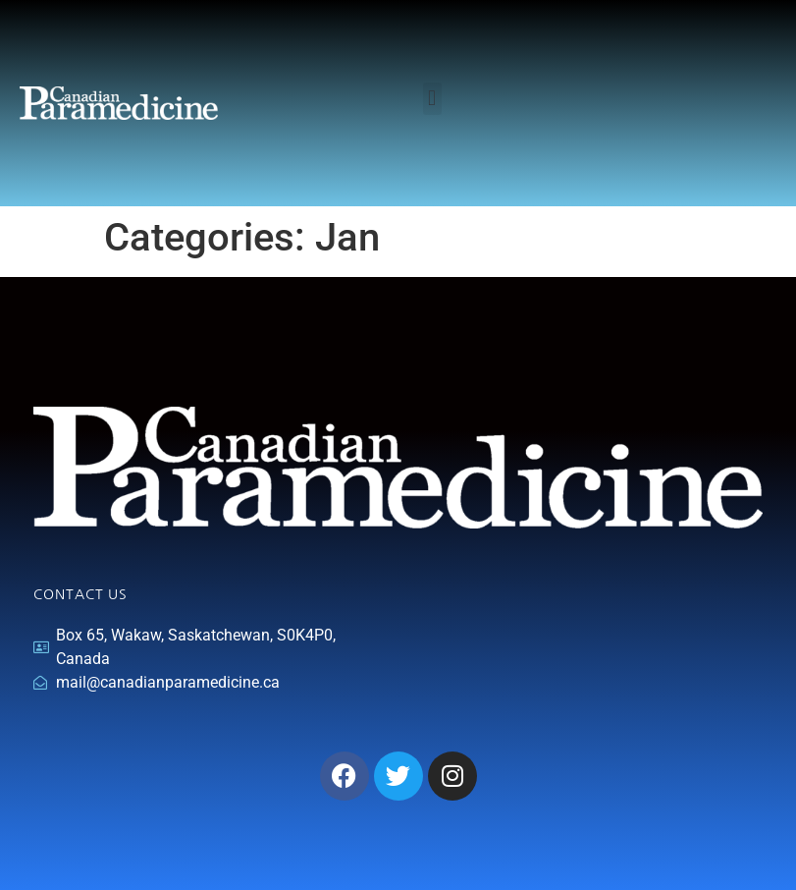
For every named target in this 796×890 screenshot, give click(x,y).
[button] (432, 99)
